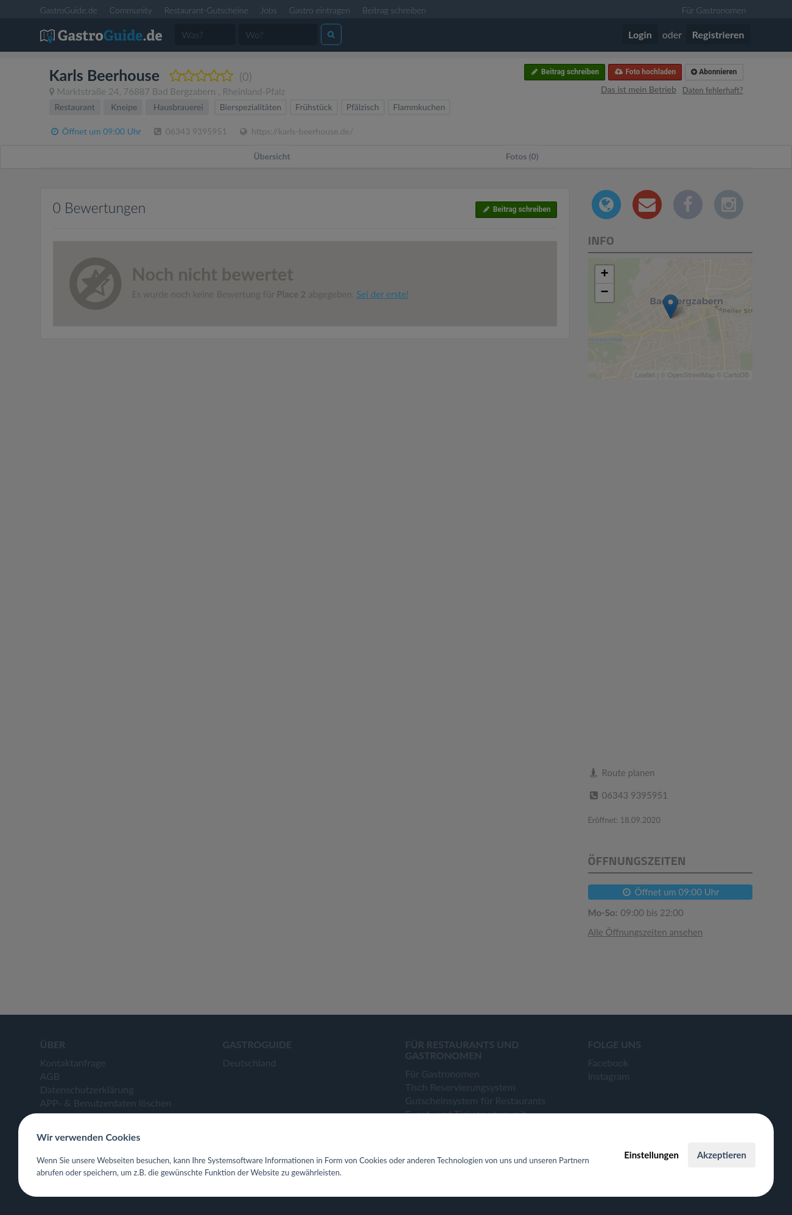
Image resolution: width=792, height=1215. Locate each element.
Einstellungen (651, 1154)
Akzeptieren (721, 1154)
